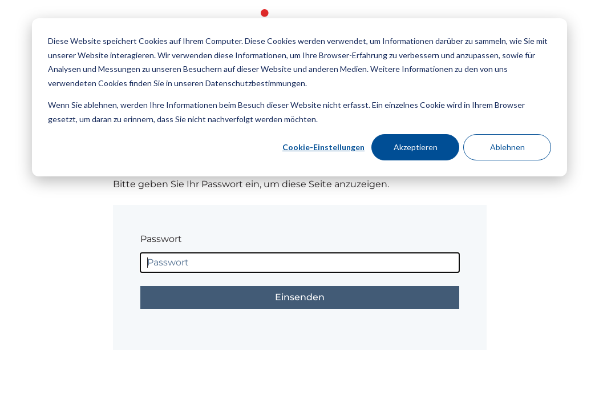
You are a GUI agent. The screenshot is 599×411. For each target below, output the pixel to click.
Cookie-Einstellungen (323, 147)
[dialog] (299, 97)
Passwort (161, 238)
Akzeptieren (416, 147)
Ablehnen (507, 147)
